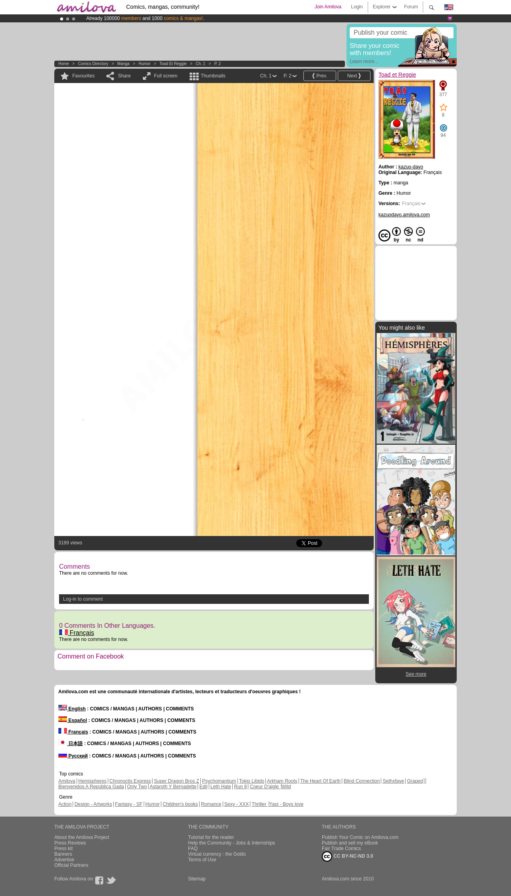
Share (124, 76)
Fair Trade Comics (341, 848)
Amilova (66, 781)
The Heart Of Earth (320, 781)
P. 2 (217, 63)
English (72, 709)
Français (76, 632)
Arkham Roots (282, 781)
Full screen (166, 76)
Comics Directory (93, 63)
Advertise (64, 859)
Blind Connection (362, 781)
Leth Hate (220, 786)
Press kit (63, 848)
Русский (73, 756)
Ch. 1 (200, 63)
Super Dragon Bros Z (176, 781)
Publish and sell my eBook (350, 843)
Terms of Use (202, 859)
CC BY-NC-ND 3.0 (347, 856)
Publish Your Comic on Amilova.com (360, 837)
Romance (211, 804)
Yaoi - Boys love (286, 804)
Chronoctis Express (130, 781)
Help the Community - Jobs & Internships (231, 843)
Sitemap (197, 879)
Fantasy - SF (129, 804)
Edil (204, 786)
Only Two (137, 786)
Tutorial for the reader (211, 837)
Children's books (180, 804)
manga (123, 63)
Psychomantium (219, 781)
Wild (286, 786)
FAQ (193, 848)
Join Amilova (328, 7)
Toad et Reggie (172, 63)
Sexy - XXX (236, 804)
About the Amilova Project (81, 837)
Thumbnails (213, 76)
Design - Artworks (93, 804)
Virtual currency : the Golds (217, 854)
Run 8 (240, 786)
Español (72, 720)
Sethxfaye (393, 781)
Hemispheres (92, 781)
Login (356, 7)
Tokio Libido (251, 781)
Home (63, 63)
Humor (145, 63)
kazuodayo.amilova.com (404, 215)
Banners (63, 854)
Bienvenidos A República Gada (91, 786)
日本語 (70, 743)
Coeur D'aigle (265, 786)
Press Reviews (70, 843)
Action (64, 804)
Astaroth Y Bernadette (173, 786)
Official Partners (71, 865)
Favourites (83, 76)
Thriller (259, 804)
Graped (415, 781)
